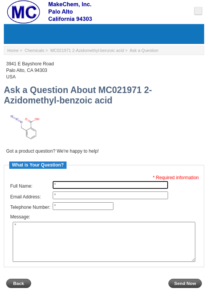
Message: (20, 217)
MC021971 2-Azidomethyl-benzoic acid (87, 50)
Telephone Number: (30, 207)
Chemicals (34, 50)
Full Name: (21, 186)
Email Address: (25, 197)
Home (12, 50)
